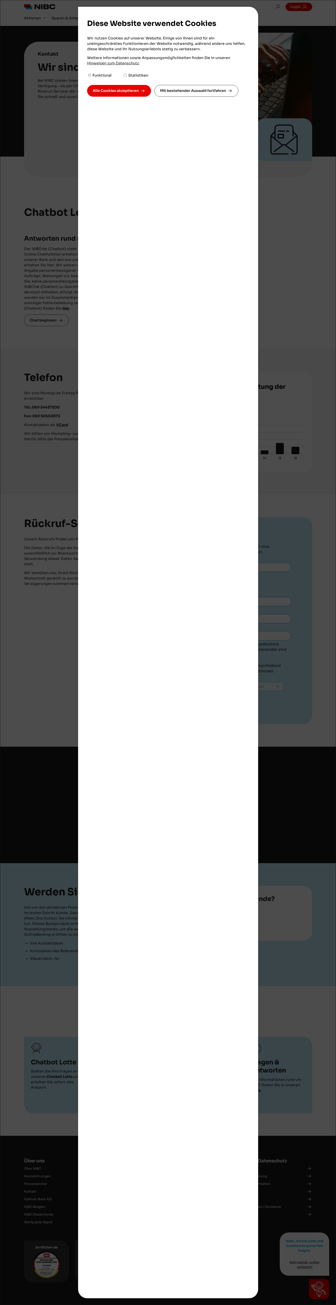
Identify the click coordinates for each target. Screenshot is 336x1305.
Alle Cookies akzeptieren (116, 90)
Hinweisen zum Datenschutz (113, 63)
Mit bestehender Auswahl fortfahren (193, 90)
